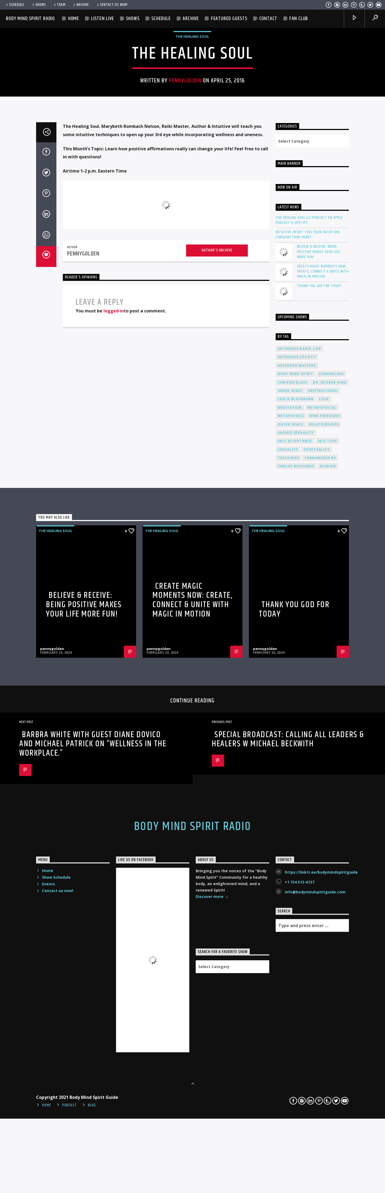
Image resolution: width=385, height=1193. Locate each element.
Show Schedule (56, 1136)
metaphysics (291, 675)
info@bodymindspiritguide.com (315, 1151)
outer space (290, 683)
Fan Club (298, 18)
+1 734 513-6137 (299, 1141)
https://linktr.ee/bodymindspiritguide (321, 1131)
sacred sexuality (296, 692)
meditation (290, 666)
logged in (113, 570)
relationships (324, 683)
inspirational (323, 650)
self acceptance (295, 700)
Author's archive (217, 509)
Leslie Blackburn (296, 658)
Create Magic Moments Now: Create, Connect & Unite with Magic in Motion (323, 530)
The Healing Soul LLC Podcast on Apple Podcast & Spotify (309, 479)
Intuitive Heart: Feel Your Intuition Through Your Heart (308, 494)
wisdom (328, 725)
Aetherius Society (297, 616)
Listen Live (102, 18)
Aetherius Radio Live (299, 608)
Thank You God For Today (319, 545)
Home (73, 18)
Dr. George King (329, 641)
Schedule (14, 5)
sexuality (288, 708)
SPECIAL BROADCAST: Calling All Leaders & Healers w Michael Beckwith (288, 998)
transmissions (320, 717)
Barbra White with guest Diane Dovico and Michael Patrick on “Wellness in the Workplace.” (92, 1003)
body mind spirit (295, 633)
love (324, 658)
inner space (290, 650)
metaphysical (321, 666)
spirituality (316, 708)
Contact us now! (112, 5)
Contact (268, 18)
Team (59, 5)
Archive (80, 5)
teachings (288, 717)
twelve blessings (296, 725)
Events (48, 1143)
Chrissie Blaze (293, 641)
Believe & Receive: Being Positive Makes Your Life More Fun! (318, 511)
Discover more (212, 1156)
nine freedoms (324, 675)
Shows (38, 5)
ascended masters (297, 624)
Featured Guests (229, 18)
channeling (331, 633)
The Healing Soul (192, 155)
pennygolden (185, 199)
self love (327, 700)
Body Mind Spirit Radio (30, 18)
